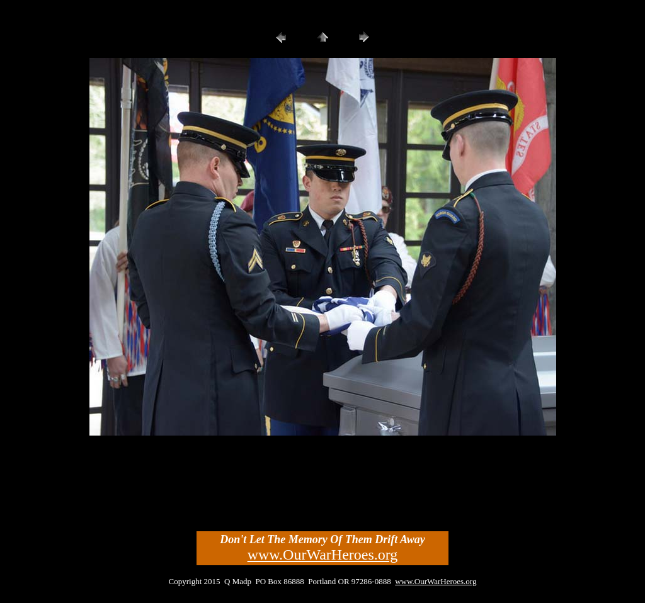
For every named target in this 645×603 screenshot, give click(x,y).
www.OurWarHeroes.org (323, 554)
